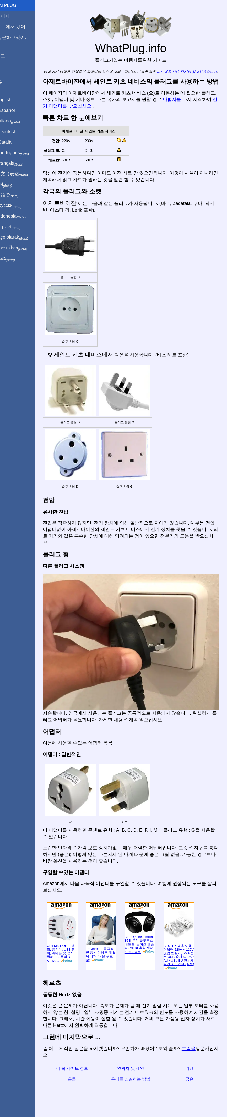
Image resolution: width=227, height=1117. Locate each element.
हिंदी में (13, 185)
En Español (14, 110)
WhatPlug (15, 5)
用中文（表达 (21, 174)
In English (13, 99)
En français (19, 163)
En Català (13, 142)
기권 (191, 1071)
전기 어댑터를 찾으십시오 (101, 118)
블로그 (10, 56)
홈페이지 (12, 16)
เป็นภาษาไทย (21, 248)
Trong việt (17, 227)
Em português (22, 153)
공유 (191, 1082)
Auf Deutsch (15, 131)
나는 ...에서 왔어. (20, 26)
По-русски (18, 205)
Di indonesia (20, 216)
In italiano (17, 121)
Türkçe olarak (21, 237)
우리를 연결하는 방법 (136, 1082)
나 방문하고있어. (20, 37)
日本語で (16, 195)
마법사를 (196, 111)
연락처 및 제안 (136, 1071)
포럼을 (200, 1051)
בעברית (14, 258)
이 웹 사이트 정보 (82, 1071)
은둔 (82, 1082)
